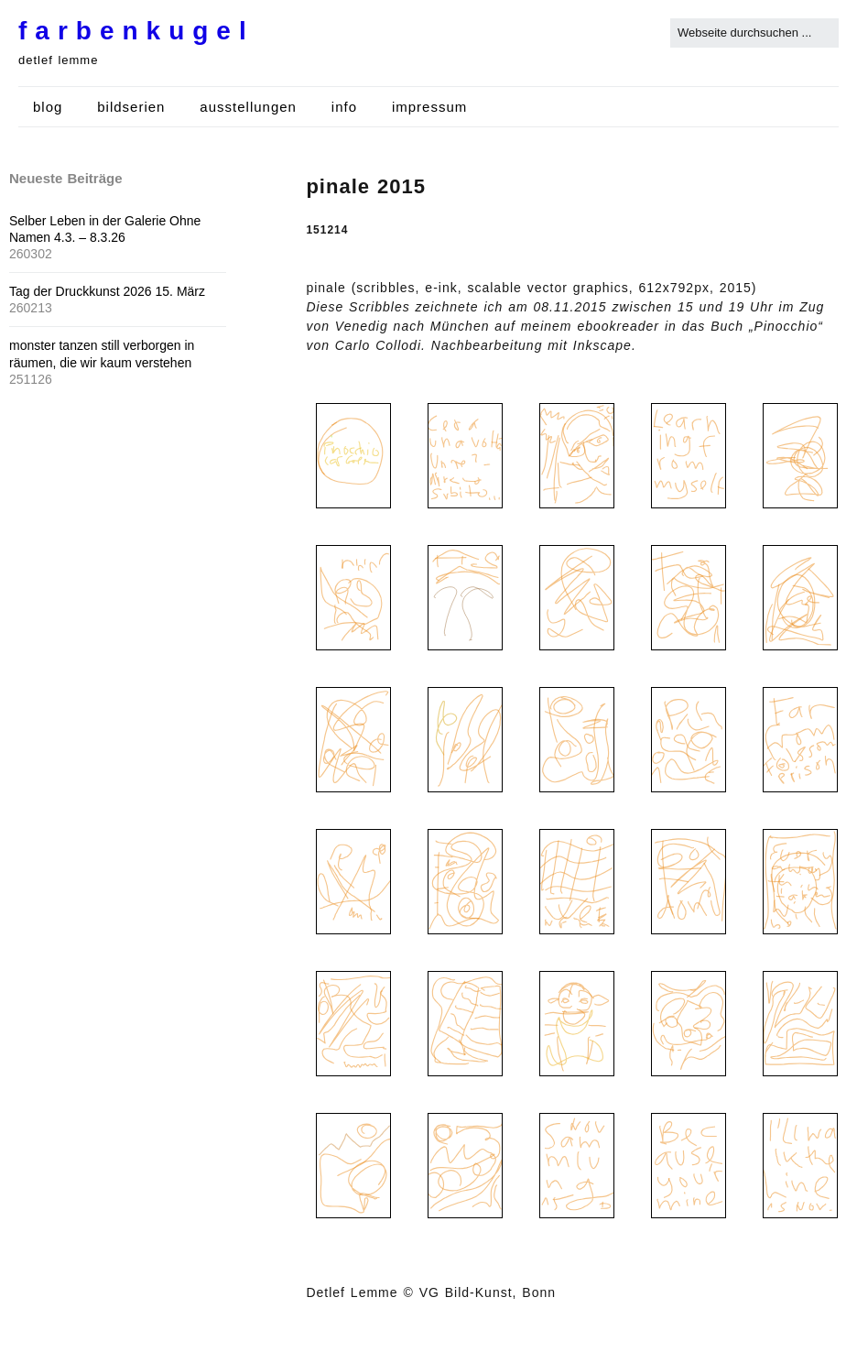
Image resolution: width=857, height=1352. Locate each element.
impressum (429, 106)
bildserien (131, 106)
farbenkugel (136, 30)
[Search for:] (754, 33)
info (344, 106)
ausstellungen (248, 106)
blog (47, 106)
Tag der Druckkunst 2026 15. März (107, 291)
